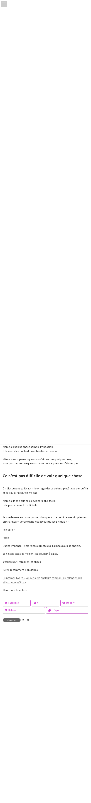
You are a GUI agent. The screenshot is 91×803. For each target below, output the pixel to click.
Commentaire (12, 650)
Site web (8, 726)
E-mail (7, 709)
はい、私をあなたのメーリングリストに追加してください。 (38, 754)
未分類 (25, 619)
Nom (6, 693)
